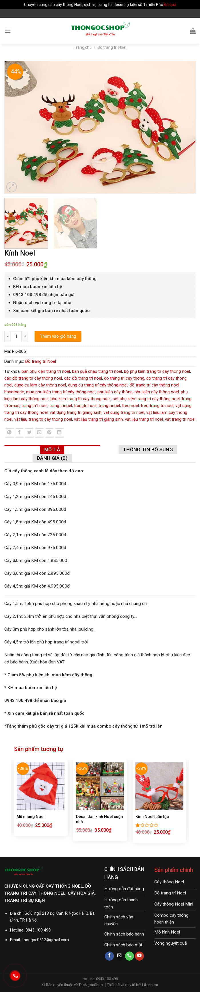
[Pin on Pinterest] (49, 433)
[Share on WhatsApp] (9, 433)
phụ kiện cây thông (115, 391)
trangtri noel (85, 405)
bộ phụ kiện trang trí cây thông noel (157, 371)
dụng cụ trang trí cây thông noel (97, 385)
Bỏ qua (170, 4)
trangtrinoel (109, 405)
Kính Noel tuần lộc (152, 816)
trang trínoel (60, 405)
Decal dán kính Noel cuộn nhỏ (99, 819)
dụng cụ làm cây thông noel (40, 385)
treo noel (130, 405)
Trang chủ (83, 47)
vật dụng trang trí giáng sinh (75, 412)
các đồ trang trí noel (83, 378)
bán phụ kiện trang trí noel (46, 371)
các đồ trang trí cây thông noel (33, 378)
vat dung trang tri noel (123, 412)
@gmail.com (57, 940)
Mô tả (52, 449)
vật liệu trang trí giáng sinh (98, 419)
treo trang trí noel (157, 405)
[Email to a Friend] (39, 433)
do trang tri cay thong (124, 378)
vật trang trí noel (180, 419)
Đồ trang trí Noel (111, 47)
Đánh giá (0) (52, 458)
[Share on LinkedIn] (59, 433)
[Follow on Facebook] (109, 956)
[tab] (52, 449)
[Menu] (7, 31)
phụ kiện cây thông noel (157, 391)
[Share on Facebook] (19, 433)
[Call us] (129, 956)
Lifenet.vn (150, 985)
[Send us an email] (119, 956)
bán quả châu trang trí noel (97, 371)
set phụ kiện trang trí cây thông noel (146, 398)
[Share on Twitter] (29, 433)
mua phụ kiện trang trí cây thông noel (60, 391)
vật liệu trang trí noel (144, 419)
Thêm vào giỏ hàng (58, 336)
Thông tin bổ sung (148, 449)
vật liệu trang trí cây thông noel (43, 419)
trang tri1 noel (34, 405)
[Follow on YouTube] (139, 956)
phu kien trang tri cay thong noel (81, 398)
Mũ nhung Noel (31, 816)
